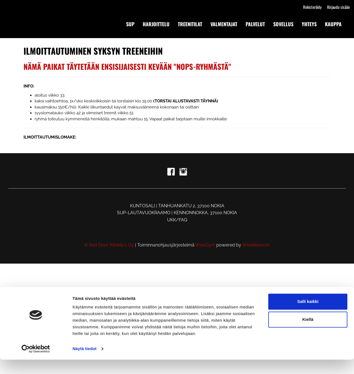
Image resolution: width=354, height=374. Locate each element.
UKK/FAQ (177, 219)
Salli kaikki (308, 316)
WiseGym (205, 245)
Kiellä (307, 333)
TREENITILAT (190, 24)
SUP (130, 24)
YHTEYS (309, 24)
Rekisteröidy (312, 7)
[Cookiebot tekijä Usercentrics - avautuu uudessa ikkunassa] (36, 363)
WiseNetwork (256, 245)
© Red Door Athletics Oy (109, 245)
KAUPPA (333, 24)
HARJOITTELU (156, 24)
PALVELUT (255, 24)
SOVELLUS (283, 24)
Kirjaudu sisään (338, 7)
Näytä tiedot (84, 363)
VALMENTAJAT (223, 24)
